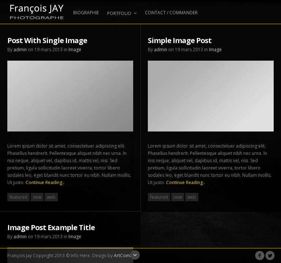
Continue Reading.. (45, 182)
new (37, 197)
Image (74, 49)
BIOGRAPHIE (86, 13)
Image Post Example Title (51, 226)
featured (18, 197)
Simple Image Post (179, 40)
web (51, 197)
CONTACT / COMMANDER (171, 13)
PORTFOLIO (121, 13)
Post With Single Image (47, 40)
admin (20, 49)
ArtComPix (125, 255)
